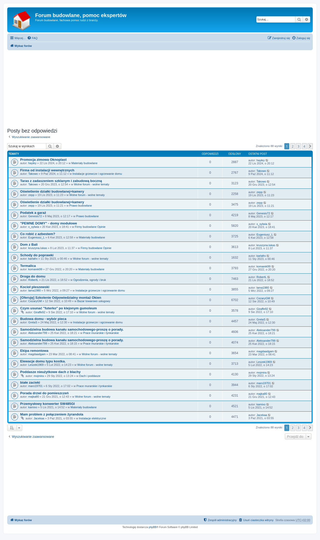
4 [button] (304, 146)
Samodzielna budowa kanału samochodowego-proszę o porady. (72, 329)
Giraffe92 (39, 312)
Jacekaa (39, 418)
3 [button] (298, 146)
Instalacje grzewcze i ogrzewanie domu (97, 173)
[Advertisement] (162, 87)
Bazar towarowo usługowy (93, 301)
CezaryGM (35, 301)
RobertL (33, 279)
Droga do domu (32, 276)
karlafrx (32, 258)
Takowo (33, 173)
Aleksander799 (37, 332)
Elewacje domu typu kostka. (43, 361)
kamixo (32, 407)
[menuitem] (32, 38)
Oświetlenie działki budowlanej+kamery (52, 191)
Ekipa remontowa (34, 351)
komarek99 (35, 269)
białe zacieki (30, 382)
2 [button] (293, 146)
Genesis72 (35, 216)
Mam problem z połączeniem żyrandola (51, 414)
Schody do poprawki (37, 255)
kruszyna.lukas (37, 248)
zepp (31, 194)
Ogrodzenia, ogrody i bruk (89, 279)
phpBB (153, 527)
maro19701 (35, 386)
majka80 (33, 396)
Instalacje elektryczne (92, 418)
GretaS (32, 322)
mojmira (39, 375)
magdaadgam (36, 354)
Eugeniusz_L (36, 237)
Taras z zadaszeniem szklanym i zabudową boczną (61, 181)
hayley (32, 163)
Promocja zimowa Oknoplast (43, 160)
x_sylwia (33, 226)
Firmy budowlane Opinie (90, 226)
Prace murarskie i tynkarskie (101, 332)
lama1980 (34, 290)
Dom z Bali (28, 244)
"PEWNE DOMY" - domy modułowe (48, 223)
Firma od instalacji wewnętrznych (47, 170)
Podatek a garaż (33, 213)
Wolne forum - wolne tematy (91, 184)
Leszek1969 (35, 364)
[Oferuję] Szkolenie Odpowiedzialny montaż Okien (60, 298)
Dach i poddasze (89, 375)
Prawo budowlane (80, 205)
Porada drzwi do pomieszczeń (44, 393)
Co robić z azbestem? (37, 234)
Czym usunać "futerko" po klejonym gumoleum (58, 308)
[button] (310, 146)
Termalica (28, 266)
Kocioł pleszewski (34, 287)
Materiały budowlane (84, 163)
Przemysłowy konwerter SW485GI (47, 404)
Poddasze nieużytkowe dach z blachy (50, 372)
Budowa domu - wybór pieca (43, 319)
